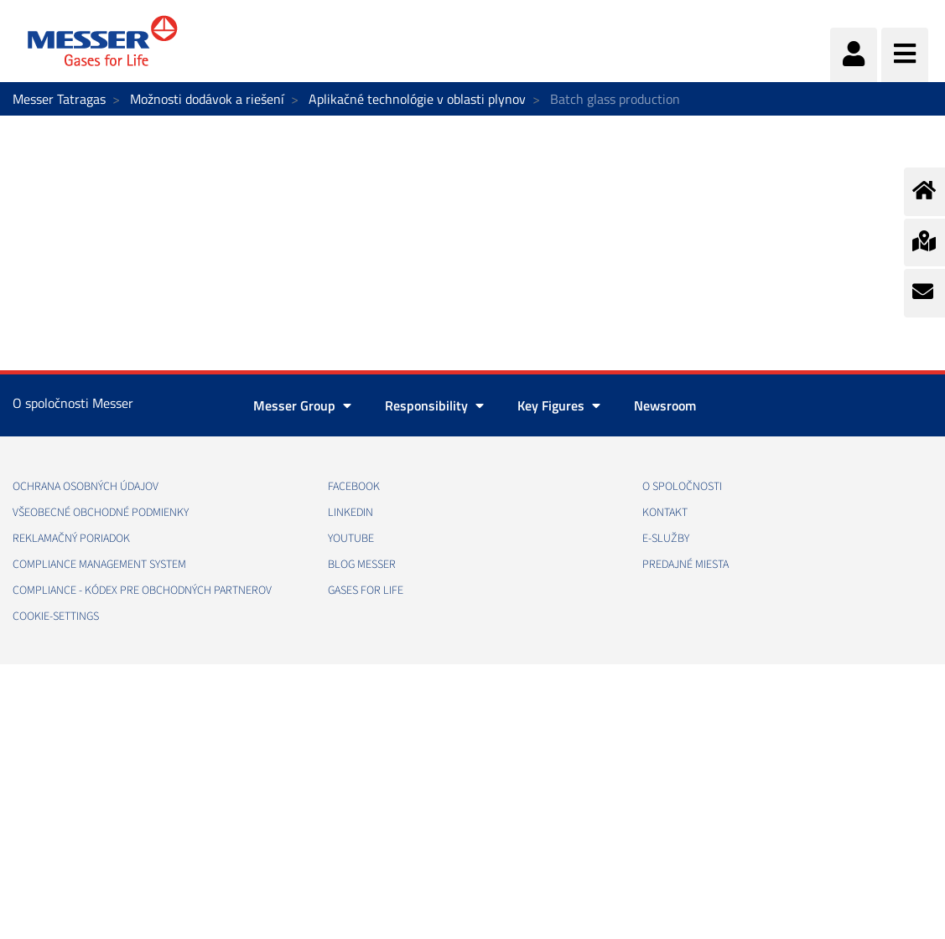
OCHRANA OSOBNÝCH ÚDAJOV (85, 486)
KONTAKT (665, 512)
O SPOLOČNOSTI (682, 486)
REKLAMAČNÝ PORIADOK (71, 538)
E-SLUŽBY (665, 538)
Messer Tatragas (59, 99)
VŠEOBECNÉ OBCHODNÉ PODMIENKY (101, 512)
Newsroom (665, 405)
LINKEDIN (350, 512)
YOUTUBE (351, 538)
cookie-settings (56, 616)
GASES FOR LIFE (365, 590)
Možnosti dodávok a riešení (207, 99)
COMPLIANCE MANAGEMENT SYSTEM (99, 564)
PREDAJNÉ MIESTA (685, 564)
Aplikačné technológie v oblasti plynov (417, 99)
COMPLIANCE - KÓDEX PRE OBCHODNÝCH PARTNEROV (142, 590)
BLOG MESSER (362, 564)
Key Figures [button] (558, 405)
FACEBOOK (354, 486)
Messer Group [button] (302, 405)
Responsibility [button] (434, 405)
